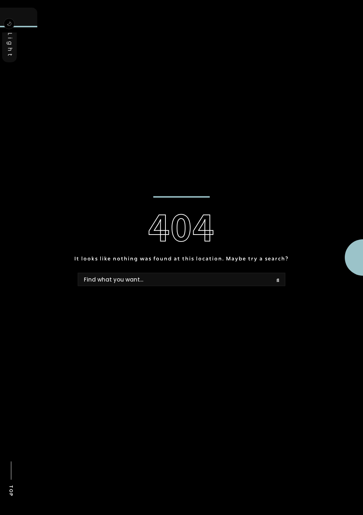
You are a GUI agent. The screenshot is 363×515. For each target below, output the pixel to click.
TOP (11, 491)
